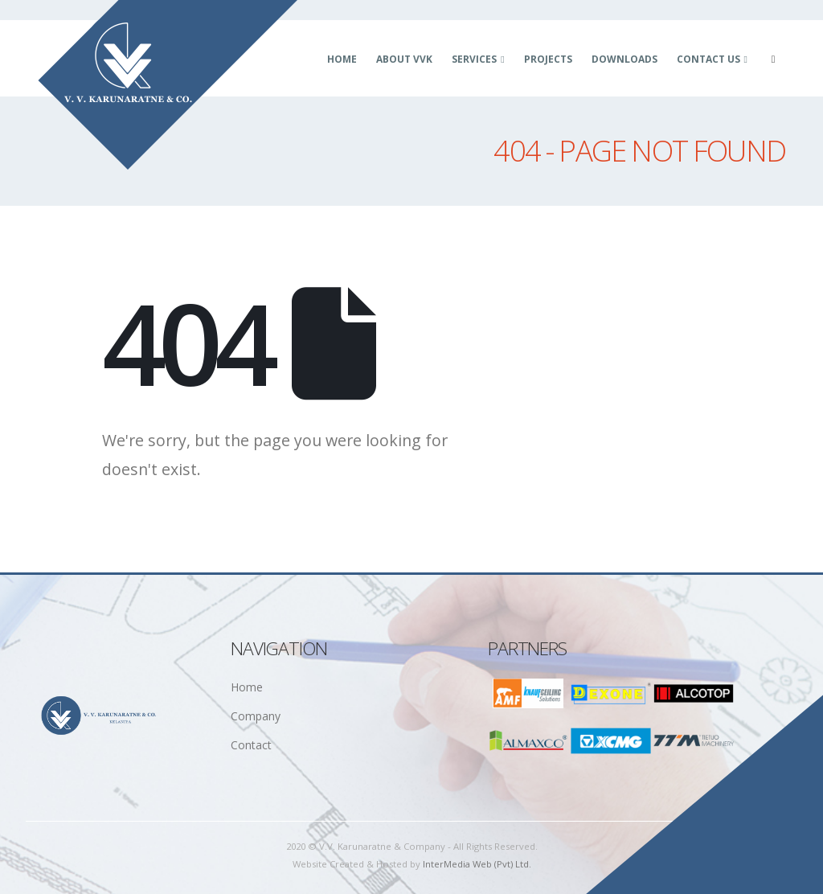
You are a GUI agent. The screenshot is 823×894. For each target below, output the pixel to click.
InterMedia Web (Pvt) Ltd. (477, 864)
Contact (251, 745)
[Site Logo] (168, 85)
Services (474, 59)
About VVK (404, 59)
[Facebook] (773, 59)
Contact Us (708, 59)
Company (255, 716)
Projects (548, 59)
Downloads (624, 59)
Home (342, 59)
